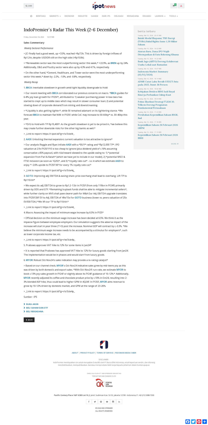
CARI (29, 6)
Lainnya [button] (160, 16)
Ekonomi (69, 16)
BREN (113, 63)
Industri (82, 16)
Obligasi (118, 16)
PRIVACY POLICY (87, 352)
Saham (94, 16)
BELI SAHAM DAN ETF (36, 307)
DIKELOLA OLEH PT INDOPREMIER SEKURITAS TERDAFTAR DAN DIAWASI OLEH (104, 379)
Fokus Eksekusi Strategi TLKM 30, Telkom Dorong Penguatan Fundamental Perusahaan (156, 104)
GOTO (29, 175)
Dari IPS (106, 16)
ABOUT (75, 352)
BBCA (29, 87)
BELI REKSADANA (33, 311)
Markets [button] (55, 16)
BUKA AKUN (31, 304)
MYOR (29, 260)
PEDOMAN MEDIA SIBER (125, 352)
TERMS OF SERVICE (105, 352)
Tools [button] (173, 16)
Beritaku (41, 16)
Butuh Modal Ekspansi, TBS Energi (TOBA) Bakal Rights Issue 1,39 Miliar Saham (157, 41)
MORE (175, 144)
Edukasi (147, 16)
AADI (28, 139)
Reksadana (133, 16)
